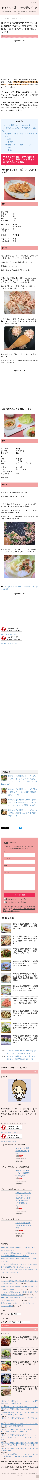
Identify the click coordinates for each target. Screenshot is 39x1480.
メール (7, 859)
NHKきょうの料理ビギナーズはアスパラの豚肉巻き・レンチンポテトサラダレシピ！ (25, 1389)
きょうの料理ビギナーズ (13, 587)
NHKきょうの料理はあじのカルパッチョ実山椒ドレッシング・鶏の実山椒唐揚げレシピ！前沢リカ (25, 1352)
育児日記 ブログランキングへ (9, 643)
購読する (6, 1325)
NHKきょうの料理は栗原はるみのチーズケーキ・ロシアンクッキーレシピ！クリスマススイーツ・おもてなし (19, 1437)
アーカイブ (5, 1314)
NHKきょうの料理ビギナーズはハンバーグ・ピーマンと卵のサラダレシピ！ (25, 1339)
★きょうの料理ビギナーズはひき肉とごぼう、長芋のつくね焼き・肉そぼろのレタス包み (19, 128)
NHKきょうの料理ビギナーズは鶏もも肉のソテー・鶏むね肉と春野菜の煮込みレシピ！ (22, 792)
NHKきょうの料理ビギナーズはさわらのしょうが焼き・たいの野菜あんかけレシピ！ (25, 926)
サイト (6, 866)
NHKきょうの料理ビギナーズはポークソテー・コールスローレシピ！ (25, 1364)
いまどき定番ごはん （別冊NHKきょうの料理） (23, 1225)
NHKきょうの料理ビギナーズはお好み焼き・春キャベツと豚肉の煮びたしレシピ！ (25, 1013)
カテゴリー (5, 1322)
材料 (9, 139)
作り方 (10, 142)
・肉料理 (27, 587)
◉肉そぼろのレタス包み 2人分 (18, 145)
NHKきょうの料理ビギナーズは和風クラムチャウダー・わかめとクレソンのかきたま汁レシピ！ (25, 988)
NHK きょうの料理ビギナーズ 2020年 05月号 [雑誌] (22, 1173)
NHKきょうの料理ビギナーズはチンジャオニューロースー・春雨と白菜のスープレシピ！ (25, 951)
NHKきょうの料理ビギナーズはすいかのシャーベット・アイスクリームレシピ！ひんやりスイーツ (25, 1001)
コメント (7, 872)
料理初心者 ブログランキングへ (10, 634)
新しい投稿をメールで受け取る (16, 902)
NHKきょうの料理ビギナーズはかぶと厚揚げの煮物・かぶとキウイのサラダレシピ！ (22, 813)
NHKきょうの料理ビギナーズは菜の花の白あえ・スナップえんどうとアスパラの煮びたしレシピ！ (25, 1026)
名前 (6, 852)
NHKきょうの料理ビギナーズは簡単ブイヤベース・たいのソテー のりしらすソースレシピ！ (25, 963)
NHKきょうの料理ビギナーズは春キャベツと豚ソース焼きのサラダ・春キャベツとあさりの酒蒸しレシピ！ (22, 802)
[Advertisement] (19, 56)
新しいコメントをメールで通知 (16, 899)
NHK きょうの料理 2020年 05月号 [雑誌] (22, 1150)
